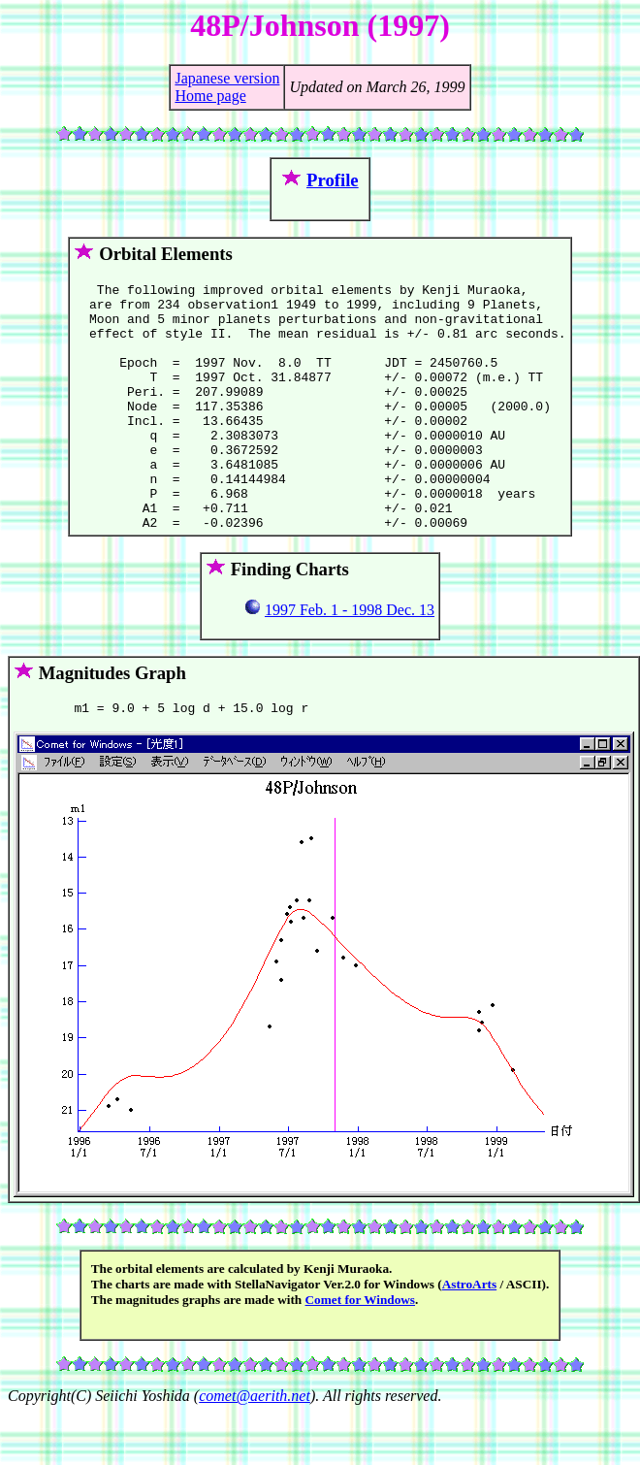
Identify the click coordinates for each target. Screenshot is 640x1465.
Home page (210, 95)
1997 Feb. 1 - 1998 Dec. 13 (349, 659)
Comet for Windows (360, 1352)
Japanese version (227, 78)
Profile (332, 180)
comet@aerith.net (254, 1448)
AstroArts (469, 1336)
